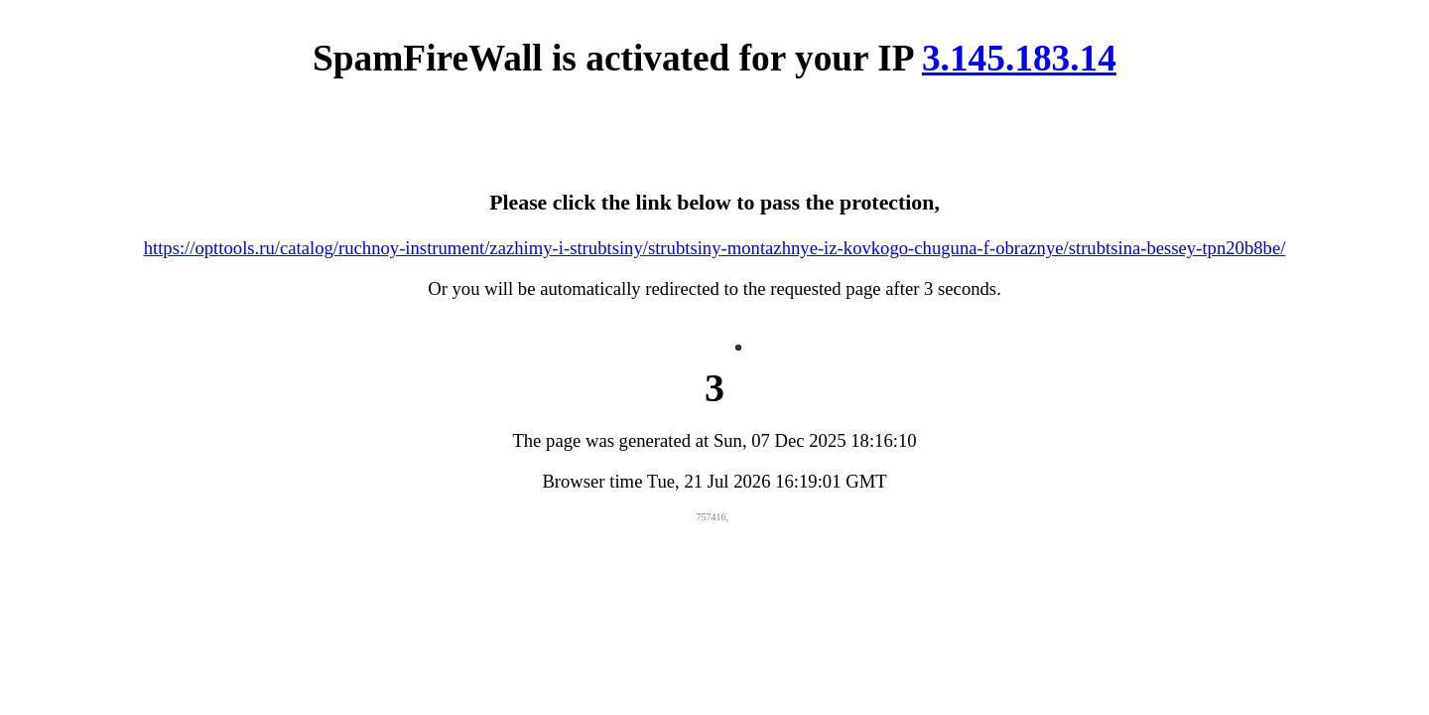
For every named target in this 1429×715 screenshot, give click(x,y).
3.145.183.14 (1019, 58)
